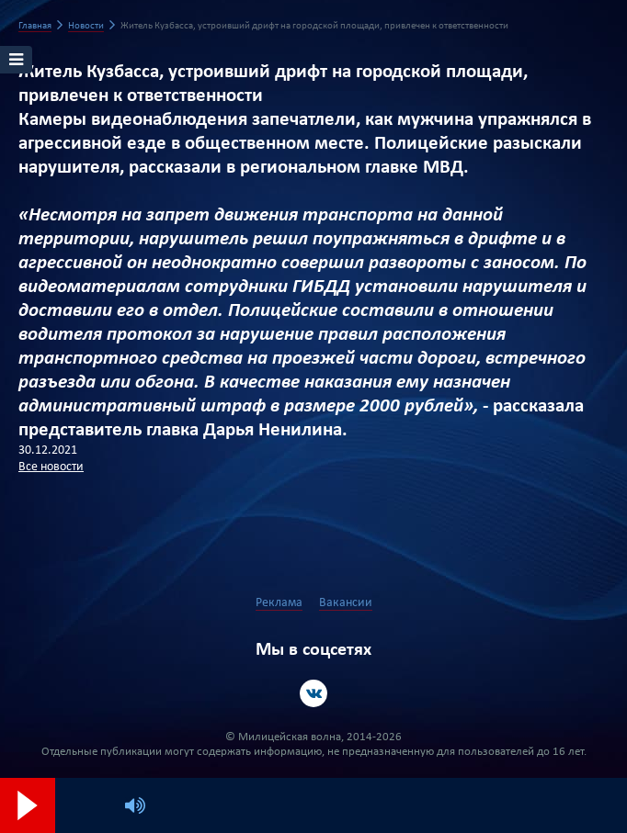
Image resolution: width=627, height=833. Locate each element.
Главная (34, 26)
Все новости (51, 467)
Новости (86, 26)
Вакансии (345, 603)
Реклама (279, 603)
